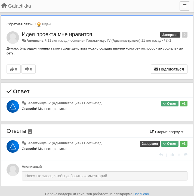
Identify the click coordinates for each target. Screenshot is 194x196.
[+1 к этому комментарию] (172, 155)
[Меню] (185, 6)
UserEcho (141, 194)
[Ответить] (161, 155)
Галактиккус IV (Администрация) (113, 40)
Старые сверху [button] (166, 132)
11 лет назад (91, 103)
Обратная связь (20, 24)
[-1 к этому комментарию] (185, 155)
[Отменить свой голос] (179, 155)
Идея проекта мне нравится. (58, 34)
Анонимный (36, 40)
